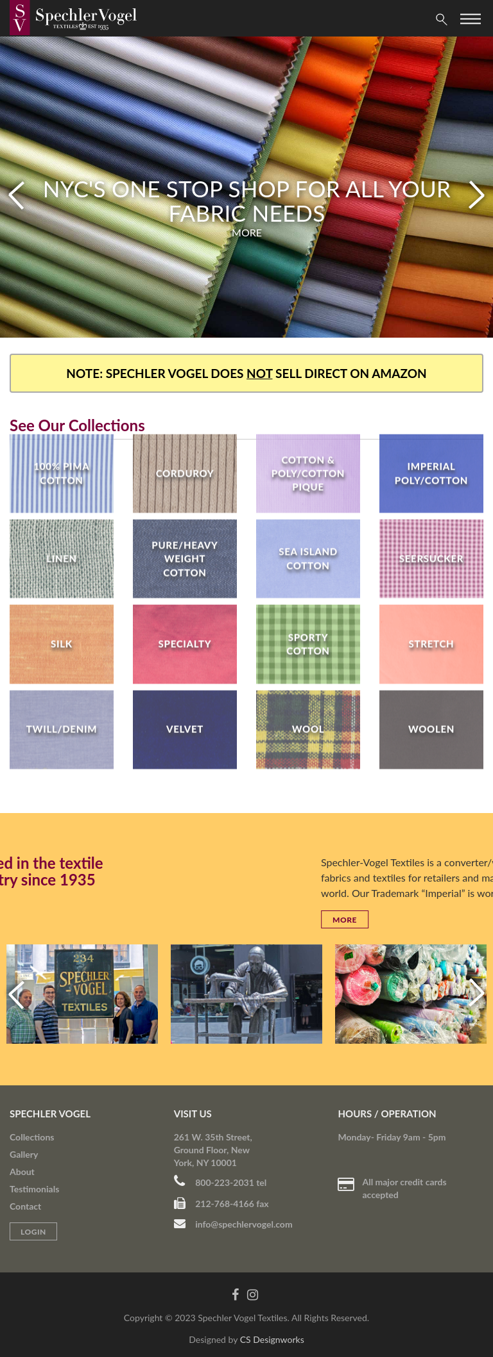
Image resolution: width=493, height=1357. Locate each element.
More (247, 232)
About (22, 1171)
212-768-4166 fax (221, 1203)
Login (33, 1232)
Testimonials (34, 1188)
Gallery (24, 1154)
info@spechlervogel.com (233, 1224)
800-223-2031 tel (220, 1182)
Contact (25, 1206)
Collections (32, 1136)
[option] (246, 187)
